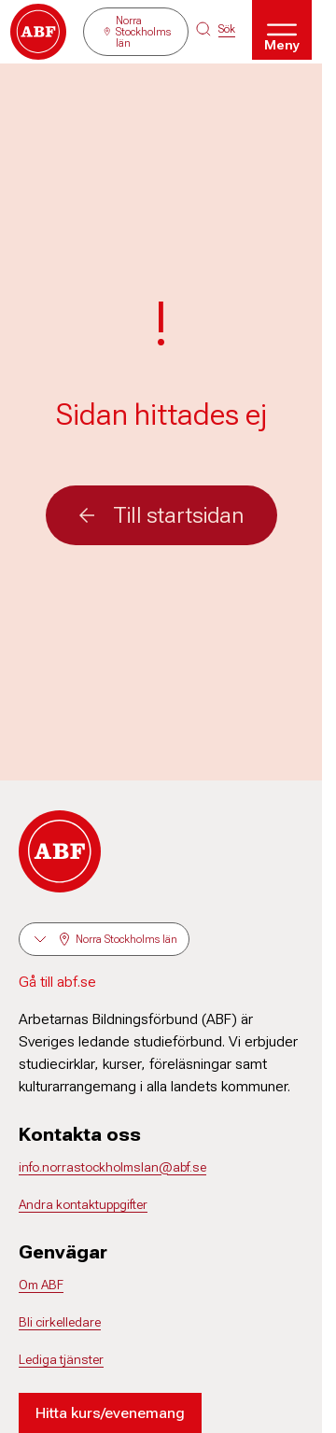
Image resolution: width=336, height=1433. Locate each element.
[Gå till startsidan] (38, 32)
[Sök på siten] (215, 29)
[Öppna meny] (282, 30)
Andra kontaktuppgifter (83, 1204)
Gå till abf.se (57, 981)
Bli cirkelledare (60, 1321)
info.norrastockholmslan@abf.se (112, 1166)
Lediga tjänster (61, 1359)
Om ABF (41, 1284)
